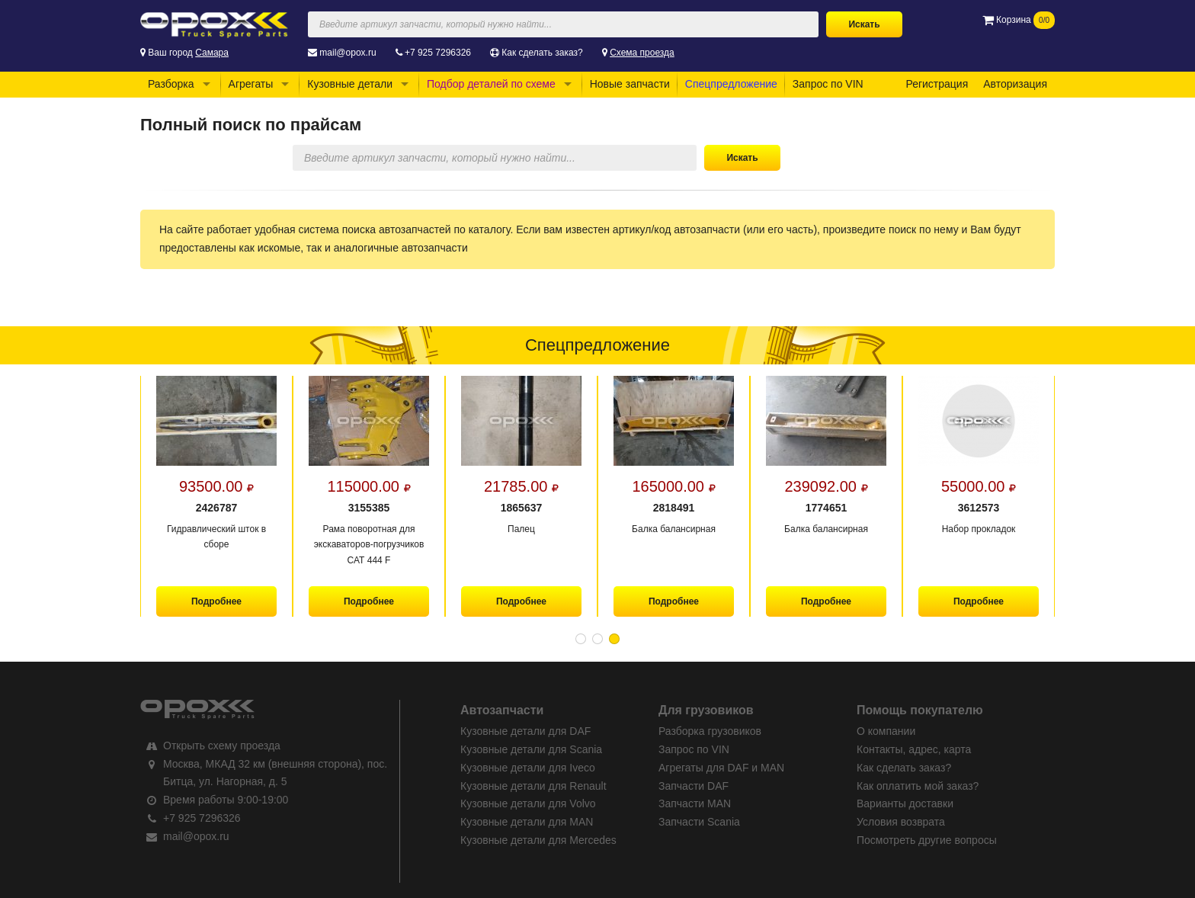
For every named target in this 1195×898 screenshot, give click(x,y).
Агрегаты (251, 84)
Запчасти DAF (693, 786)
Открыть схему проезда (221, 745)
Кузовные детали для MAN (526, 822)
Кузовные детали (349, 84)
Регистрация (936, 84)
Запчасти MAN (694, 803)
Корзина (1018, 19)
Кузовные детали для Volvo (528, 803)
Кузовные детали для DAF (525, 731)
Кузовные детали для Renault (533, 786)
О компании (886, 731)
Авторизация (1015, 84)
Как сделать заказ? (541, 52)
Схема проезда (642, 52)
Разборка (171, 84)
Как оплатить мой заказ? (918, 786)
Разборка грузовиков (709, 731)
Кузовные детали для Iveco (527, 768)
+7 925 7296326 (438, 52)
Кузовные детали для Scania (531, 749)
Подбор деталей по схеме (491, 84)
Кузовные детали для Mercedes (538, 840)
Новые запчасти (630, 84)
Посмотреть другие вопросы (927, 840)
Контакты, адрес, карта (914, 749)
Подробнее (216, 601)
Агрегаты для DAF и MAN (721, 768)
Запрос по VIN (828, 84)
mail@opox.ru (347, 52)
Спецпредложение (731, 84)
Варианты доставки (905, 803)
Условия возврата (901, 822)
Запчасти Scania (699, 822)
